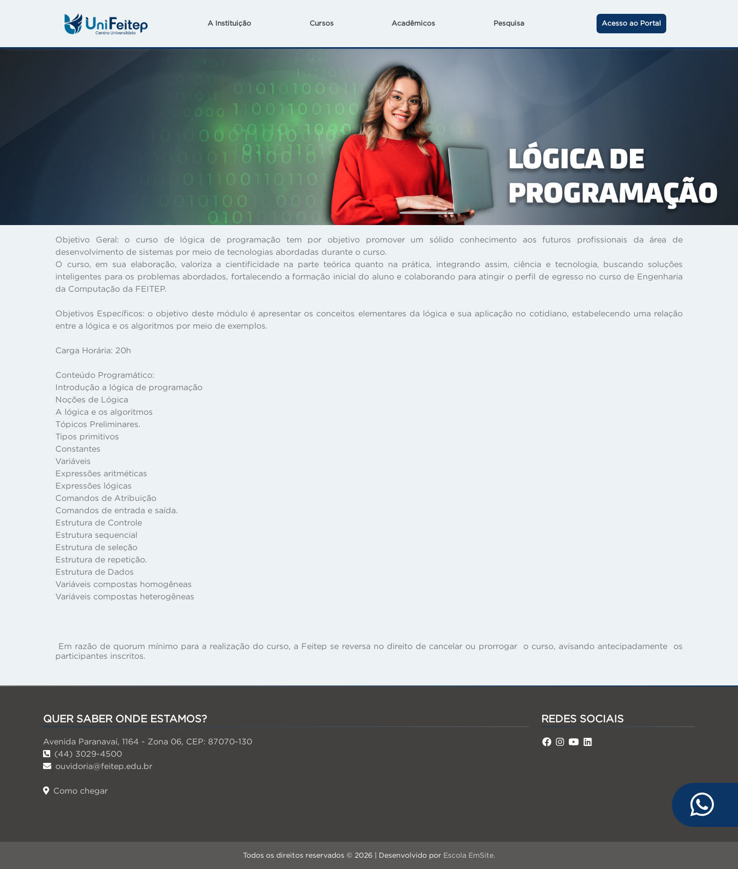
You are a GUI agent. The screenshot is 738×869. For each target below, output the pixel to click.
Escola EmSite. (469, 855)
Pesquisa (509, 23)
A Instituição (229, 23)
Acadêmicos (413, 23)
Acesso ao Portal (631, 23)
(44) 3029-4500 (82, 753)
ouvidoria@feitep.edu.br (97, 766)
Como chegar (75, 790)
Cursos (322, 23)
